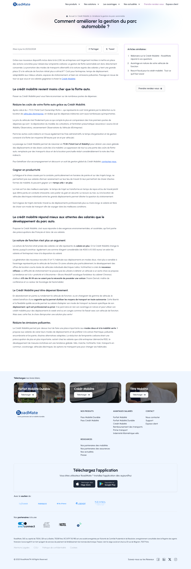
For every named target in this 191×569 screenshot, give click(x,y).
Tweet (110, 49)
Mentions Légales (21, 547)
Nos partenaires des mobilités (94, 445)
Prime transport (120, 430)
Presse (84, 455)
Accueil (70, 16)
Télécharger (27, 395)
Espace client (152, 423)
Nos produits (72, 4)
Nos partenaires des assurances (95, 448)
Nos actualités (132, 4)
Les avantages (111, 4)
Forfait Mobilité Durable (124, 420)
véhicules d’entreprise (33, 113)
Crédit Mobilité (83, 16)
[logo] (31, 412)
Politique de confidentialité (54, 547)
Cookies (73, 547)
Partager (94, 49)
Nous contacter (153, 417)
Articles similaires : (137, 49)
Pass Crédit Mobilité (90, 420)
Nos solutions (91, 4)
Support (149, 420)
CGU (36, 547)
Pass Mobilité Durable (90, 417)
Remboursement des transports (127, 427)
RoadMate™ (26, 559)
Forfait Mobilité (120, 417)
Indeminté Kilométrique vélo (126, 433)
